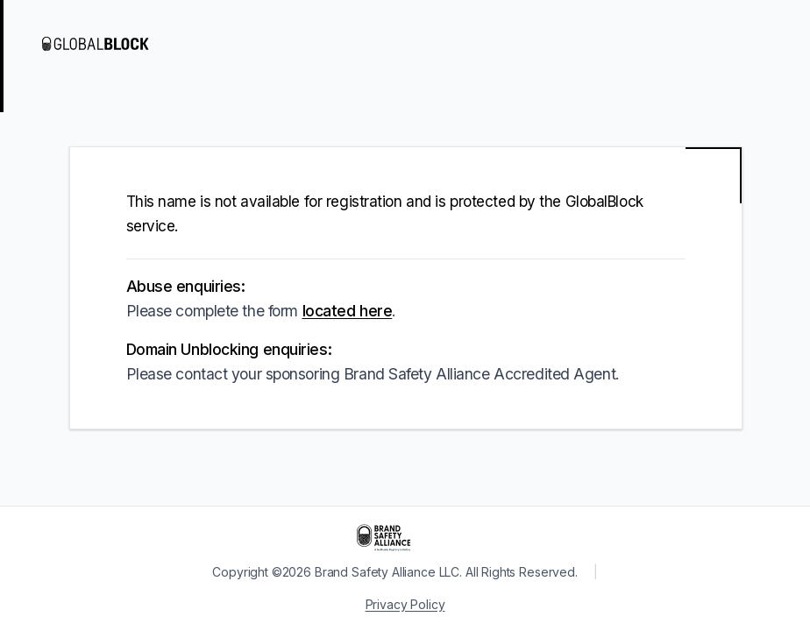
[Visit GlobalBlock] (112, 44)
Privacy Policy (405, 604)
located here (347, 310)
